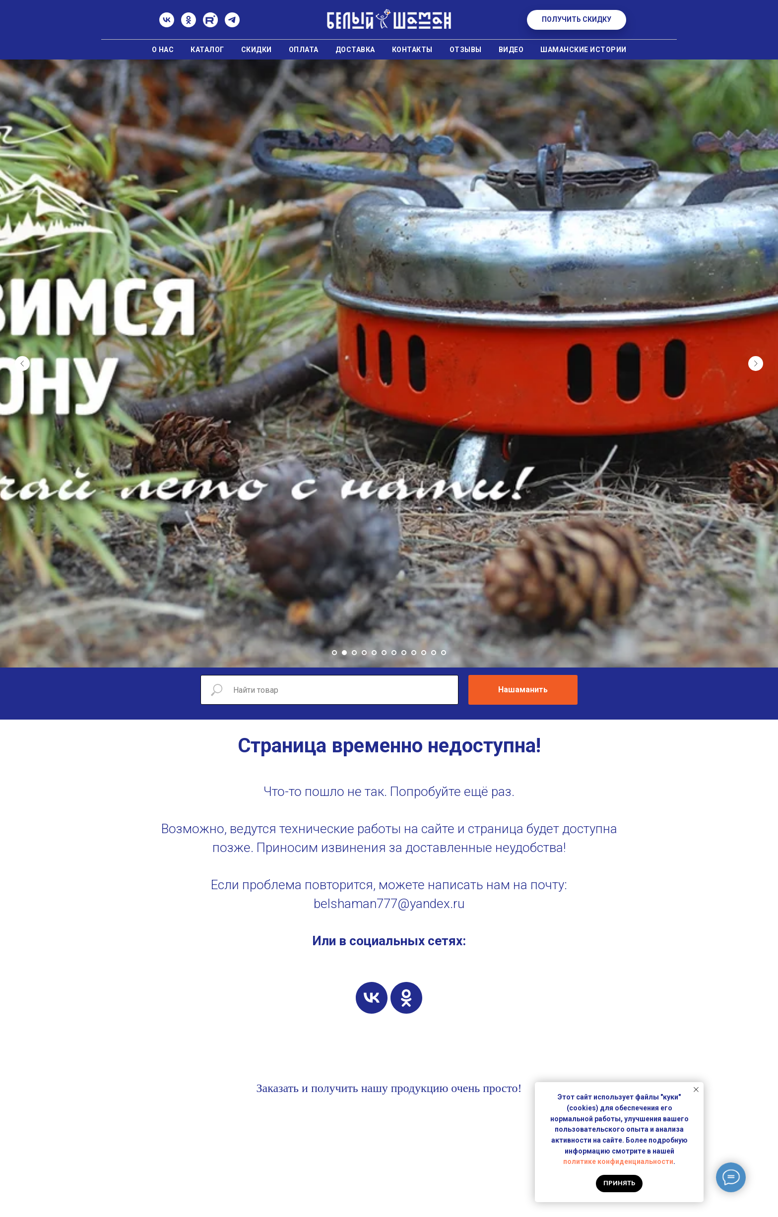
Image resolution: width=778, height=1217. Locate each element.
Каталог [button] (207, 50)
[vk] (372, 998)
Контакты (412, 50)
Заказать (277, 1088)
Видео (511, 50)
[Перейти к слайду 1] (334, 652)
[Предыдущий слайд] (22, 363)
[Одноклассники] (188, 24)
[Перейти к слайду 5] (374, 652)
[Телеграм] (232, 24)
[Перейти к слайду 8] (403, 652)
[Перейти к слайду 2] (344, 652)
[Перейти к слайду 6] (384, 652)
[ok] (406, 998)
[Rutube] (210, 24)
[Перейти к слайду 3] (354, 652)
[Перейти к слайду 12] (443, 652)
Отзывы (466, 50)
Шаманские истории (583, 50)
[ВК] (166, 24)
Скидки (256, 50)
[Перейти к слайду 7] (393, 652)
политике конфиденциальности (618, 1161)
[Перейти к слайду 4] (364, 652)
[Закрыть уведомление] (696, 1090)
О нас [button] (163, 50)
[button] (576, 20)
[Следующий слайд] (755, 363)
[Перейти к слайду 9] (413, 652)
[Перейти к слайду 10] (423, 652)
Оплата (304, 50)
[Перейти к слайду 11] (433, 652)
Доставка (355, 50)
